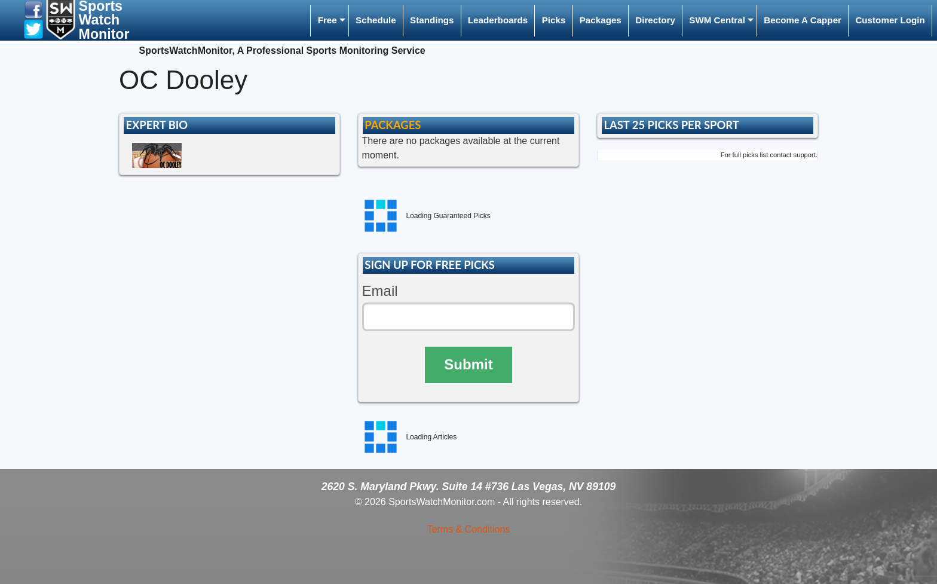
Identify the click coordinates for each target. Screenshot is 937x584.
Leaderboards (498, 20)
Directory (655, 20)
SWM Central (717, 20)
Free (327, 20)
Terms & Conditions (468, 529)
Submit (468, 364)
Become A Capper (802, 20)
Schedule (376, 20)
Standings (432, 20)
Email (380, 291)
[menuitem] (329, 20)
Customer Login (889, 20)
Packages (600, 20)
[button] (33, 9)
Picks (554, 20)
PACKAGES (393, 125)
